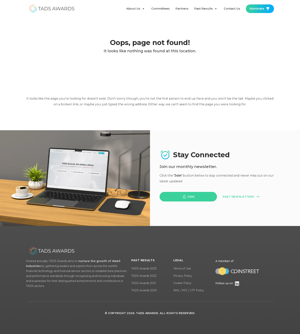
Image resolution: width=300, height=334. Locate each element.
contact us (232, 8)
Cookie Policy (182, 283)
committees (160, 8)
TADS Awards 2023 (144, 268)
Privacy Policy (182, 276)
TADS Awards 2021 (143, 283)
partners (181, 8)
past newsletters (241, 196)
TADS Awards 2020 (144, 290)
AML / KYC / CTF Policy (188, 290)
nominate (260, 8)
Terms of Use (182, 268)
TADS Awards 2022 (144, 276)
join (188, 196)
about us (136, 9)
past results (206, 9)
